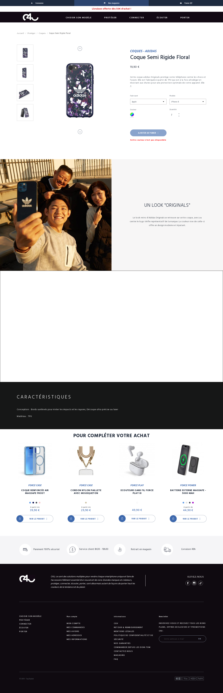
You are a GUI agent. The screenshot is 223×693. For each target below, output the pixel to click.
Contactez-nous (123, 651)
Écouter (162, 17)
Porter (185, 17)
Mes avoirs (73, 631)
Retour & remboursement (128, 627)
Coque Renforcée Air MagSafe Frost (35, 492)
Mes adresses (74, 635)
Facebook (188, 583)
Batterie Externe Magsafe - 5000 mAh (188, 492)
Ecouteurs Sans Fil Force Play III (137, 492)
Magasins (119, 655)
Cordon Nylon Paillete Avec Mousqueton (85, 492)
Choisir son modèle (78, 17)
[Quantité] (173, 114)
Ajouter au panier (148, 133)
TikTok (200, 583)
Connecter (136, 17)
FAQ (116, 659)
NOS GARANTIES (122, 643)
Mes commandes (76, 627)
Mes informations (77, 639)
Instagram (194, 583)
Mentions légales (124, 631)
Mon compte (74, 623)
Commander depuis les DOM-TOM (132, 647)
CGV (116, 623)
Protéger (110, 17)
